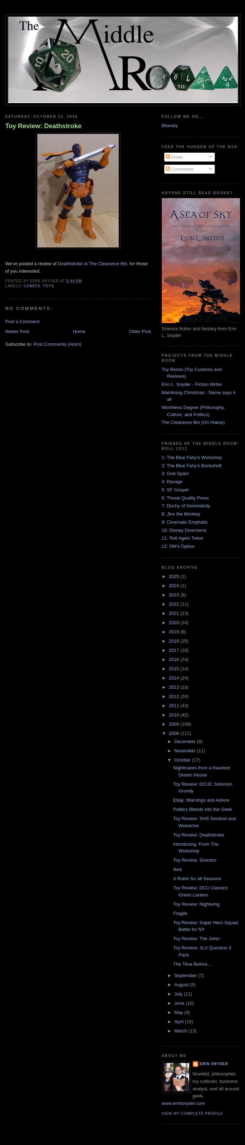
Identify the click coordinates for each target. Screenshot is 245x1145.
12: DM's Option (178, 546)
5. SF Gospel (175, 489)
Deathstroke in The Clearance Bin (92, 263)
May (179, 1012)
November (185, 750)
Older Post (140, 331)
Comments (179, 169)
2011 (175, 705)
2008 (175, 733)
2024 (175, 585)
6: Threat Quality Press (185, 498)
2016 (175, 659)
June (180, 1003)
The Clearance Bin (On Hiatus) (193, 422)
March (181, 1031)
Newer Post (17, 331)
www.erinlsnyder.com (183, 1103)
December (185, 741)
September (186, 975)
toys (48, 286)
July (179, 994)
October (183, 760)
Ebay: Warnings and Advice (201, 800)
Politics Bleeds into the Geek (202, 809)
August (182, 984)
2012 (175, 696)
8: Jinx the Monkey (181, 514)
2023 (175, 595)
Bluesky (170, 125)
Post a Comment (22, 321)
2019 (175, 631)
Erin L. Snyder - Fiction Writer (192, 384)
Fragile (180, 913)
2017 (175, 650)
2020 (175, 622)
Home (79, 331)
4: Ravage (172, 481)
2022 (175, 604)
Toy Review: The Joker (196, 938)
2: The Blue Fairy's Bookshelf (192, 465)
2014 (175, 678)
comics (32, 286)
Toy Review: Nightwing (196, 904)
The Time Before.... (193, 964)
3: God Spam (175, 473)
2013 (175, 687)
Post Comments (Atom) (57, 344)
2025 (175, 576)
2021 (175, 613)
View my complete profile (192, 1114)
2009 (175, 724)
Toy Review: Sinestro (194, 860)
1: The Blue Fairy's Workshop (192, 457)
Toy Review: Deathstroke (43, 126)
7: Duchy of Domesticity (186, 505)
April (179, 1021)
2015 (175, 668)
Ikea (177, 869)
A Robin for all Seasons (197, 878)
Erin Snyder (214, 1064)
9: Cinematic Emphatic (185, 522)
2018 (175, 641)
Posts (174, 157)
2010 (175, 715)
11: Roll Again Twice (182, 538)
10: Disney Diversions (184, 530)
